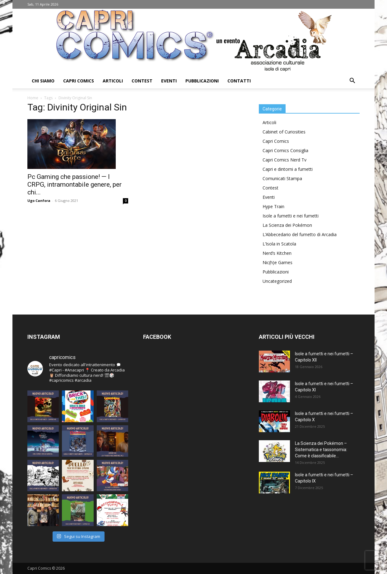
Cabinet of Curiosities (284, 132)
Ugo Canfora (38, 200)
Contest (142, 81)
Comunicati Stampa (282, 178)
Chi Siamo (43, 81)
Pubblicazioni (202, 81)
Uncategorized (277, 281)
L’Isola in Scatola (279, 244)
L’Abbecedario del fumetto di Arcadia (300, 234)
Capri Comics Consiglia (285, 150)
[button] (352, 81)
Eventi (169, 81)
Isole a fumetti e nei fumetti (291, 216)
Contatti (239, 81)
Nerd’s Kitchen (277, 253)
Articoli (113, 81)
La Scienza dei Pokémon (287, 225)
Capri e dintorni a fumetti (288, 169)
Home (32, 97)
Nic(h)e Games (277, 262)
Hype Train (273, 206)
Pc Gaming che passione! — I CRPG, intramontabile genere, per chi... (74, 184)
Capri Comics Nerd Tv (284, 160)
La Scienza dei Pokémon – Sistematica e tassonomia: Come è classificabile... (321, 449)
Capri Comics (78, 81)
